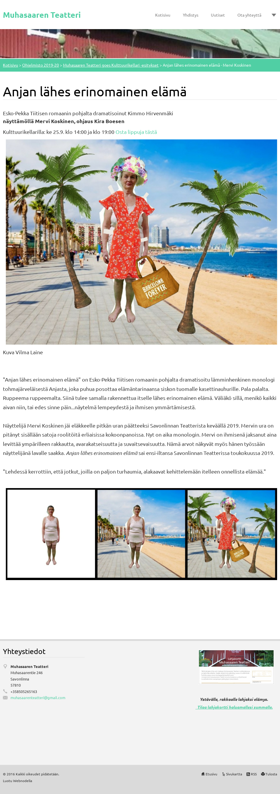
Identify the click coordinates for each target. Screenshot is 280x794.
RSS (254, 774)
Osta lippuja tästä (136, 132)
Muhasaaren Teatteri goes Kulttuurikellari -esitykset (111, 65)
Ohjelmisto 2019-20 (40, 65)
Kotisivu (162, 14)
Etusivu (211, 774)
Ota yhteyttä (249, 14)
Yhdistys (190, 14)
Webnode (21, 780)
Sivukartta (234, 774)
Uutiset (218, 14)
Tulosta (271, 774)
